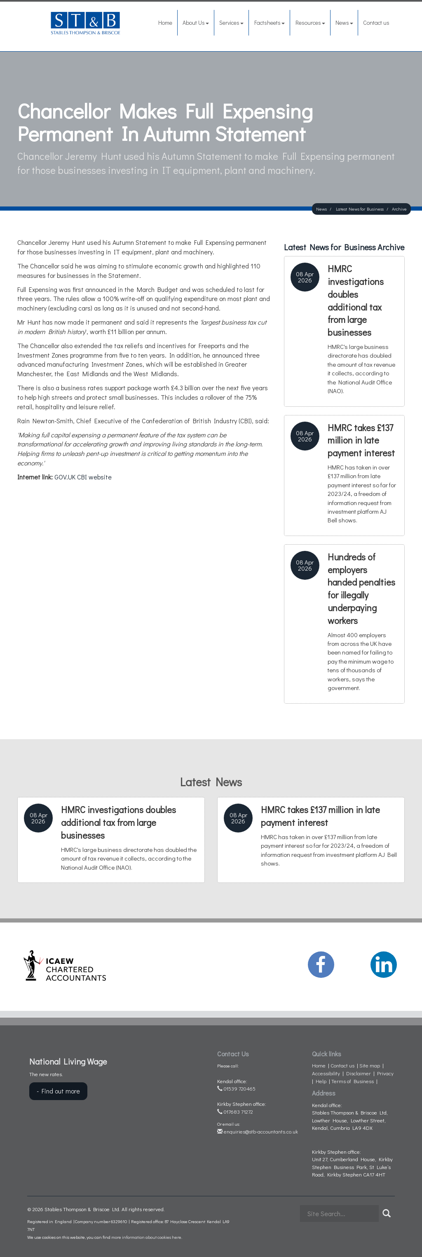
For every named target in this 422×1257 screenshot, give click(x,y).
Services (231, 22)
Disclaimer (358, 1073)
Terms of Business (352, 1080)
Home (165, 22)
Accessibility (326, 1073)
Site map (369, 1065)
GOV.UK (64, 476)
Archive (399, 209)
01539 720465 (236, 1088)
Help (321, 1080)
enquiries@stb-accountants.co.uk (257, 1131)
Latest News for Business (360, 209)
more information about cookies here (146, 1237)
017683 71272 (235, 1111)
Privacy (385, 1073)
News (344, 22)
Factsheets (269, 22)
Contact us (376, 22)
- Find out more (58, 1090)
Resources (310, 22)
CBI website (94, 476)
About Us (196, 22)
